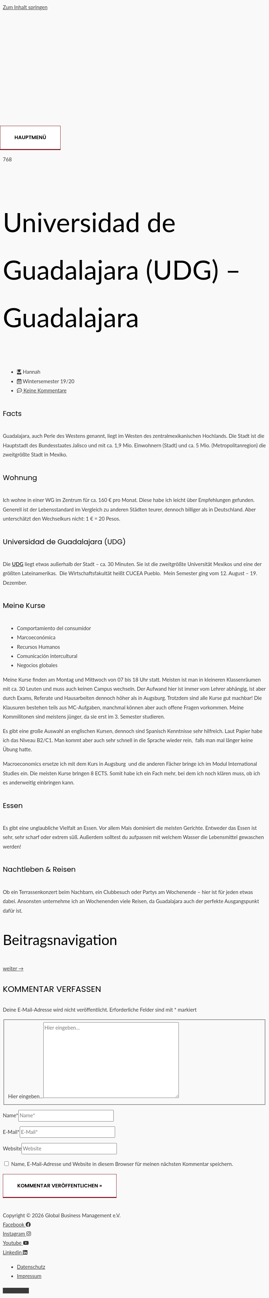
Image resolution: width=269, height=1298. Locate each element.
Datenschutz (31, 1267)
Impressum (29, 1276)
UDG (18, 564)
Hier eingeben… (25, 1096)
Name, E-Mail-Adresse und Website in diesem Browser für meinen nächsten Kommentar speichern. (122, 1164)
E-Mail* (11, 1132)
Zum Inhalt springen (25, 7)
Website (12, 1148)
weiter (13, 968)
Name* (10, 1115)
